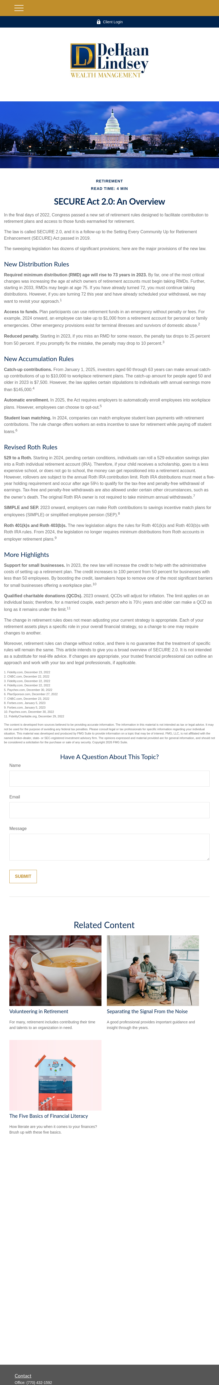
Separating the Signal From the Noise (147, 1011)
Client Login (109, 22)
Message (18, 828)
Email (14, 797)
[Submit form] (23, 876)
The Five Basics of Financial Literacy (48, 1116)
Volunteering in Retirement (38, 1011)
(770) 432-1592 (39, 1382)
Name (15, 765)
